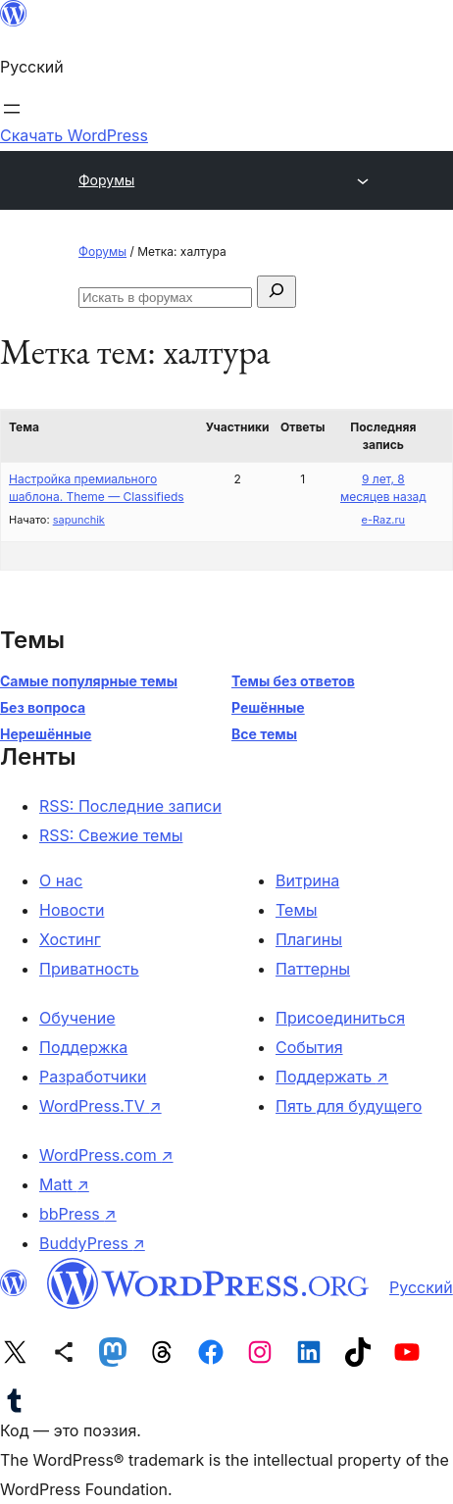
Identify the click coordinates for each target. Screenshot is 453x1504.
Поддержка (83, 1047)
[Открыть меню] (12, 109)
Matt (64, 1184)
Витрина (307, 880)
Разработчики (92, 1076)
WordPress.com (106, 1155)
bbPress (78, 1214)
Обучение (77, 1018)
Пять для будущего (349, 1106)
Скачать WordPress (74, 135)
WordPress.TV (100, 1106)
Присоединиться (340, 1018)
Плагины (309, 939)
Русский (421, 1287)
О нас (60, 880)
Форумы (106, 180)
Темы (297, 910)
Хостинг (70, 939)
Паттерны (313, 968)
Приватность (89, 968)
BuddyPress (92, 1243)
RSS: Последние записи (130, 806)
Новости (71, 910)
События (309, 1047)
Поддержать (332, 1076)
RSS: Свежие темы (111, 835)
